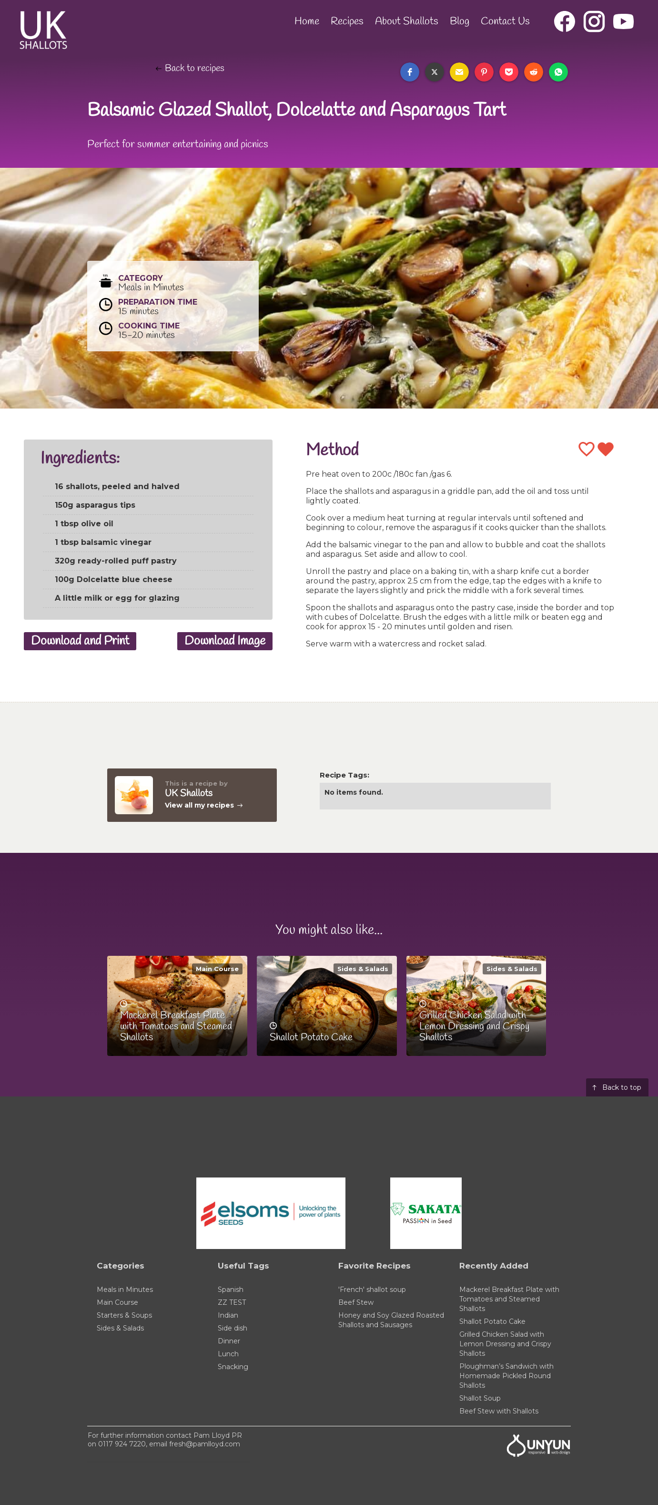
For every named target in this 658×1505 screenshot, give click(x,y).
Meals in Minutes (125, 1289)
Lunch (228, 1354)
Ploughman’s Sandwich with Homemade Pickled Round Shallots (506, 1376)
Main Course (217, 969)
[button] (409, 72)
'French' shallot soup (372, 1289)
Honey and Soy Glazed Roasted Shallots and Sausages (391, 1320)
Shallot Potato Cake (492, 1321)
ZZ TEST (232, 1302)
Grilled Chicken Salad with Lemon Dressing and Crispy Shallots (505, 1344)
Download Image (224, 641)
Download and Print (80, 641)
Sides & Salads (362, 969)
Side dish (232, 1328)
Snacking (233, 1366)
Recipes (347, 21)
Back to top (621, 1087)
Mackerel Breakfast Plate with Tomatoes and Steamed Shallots (509, 1299)
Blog (459, 21)
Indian (228, 1315)
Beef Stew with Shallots (498, 1411)
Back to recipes (194, 68)
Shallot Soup (480, 1398)
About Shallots (406, 21)
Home (306, 21)
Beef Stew (356, 1302)
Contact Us (505, 21)
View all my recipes (199, 805)
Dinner (229, 1341)
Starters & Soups (124, 1315)
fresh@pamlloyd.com (204, 1444)
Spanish (230, 1289)
